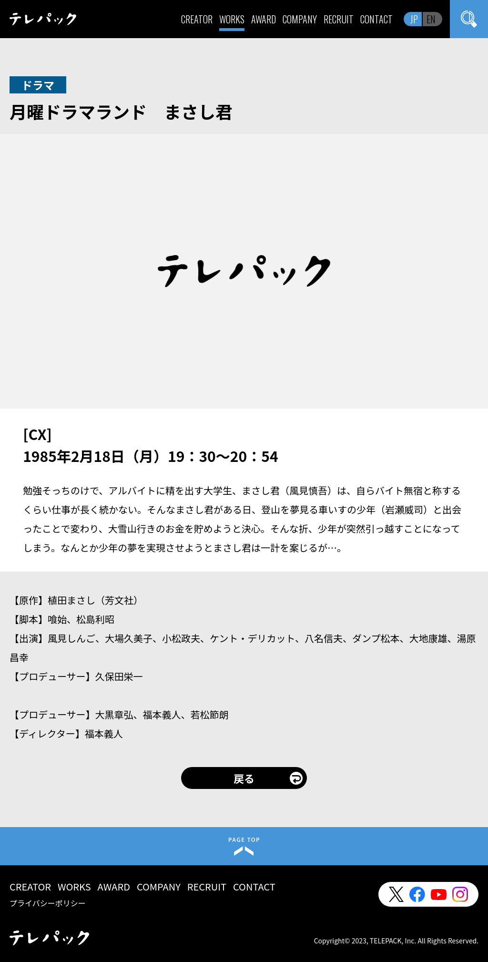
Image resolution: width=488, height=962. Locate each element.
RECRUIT (339, 19)
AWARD (263, 19)
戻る (244, 778)
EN (431, 19)
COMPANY (300, 19)
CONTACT (376, 19)
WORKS (231, 19)
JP (414, 19)
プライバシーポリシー (48, 903)
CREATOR (197, 19)
